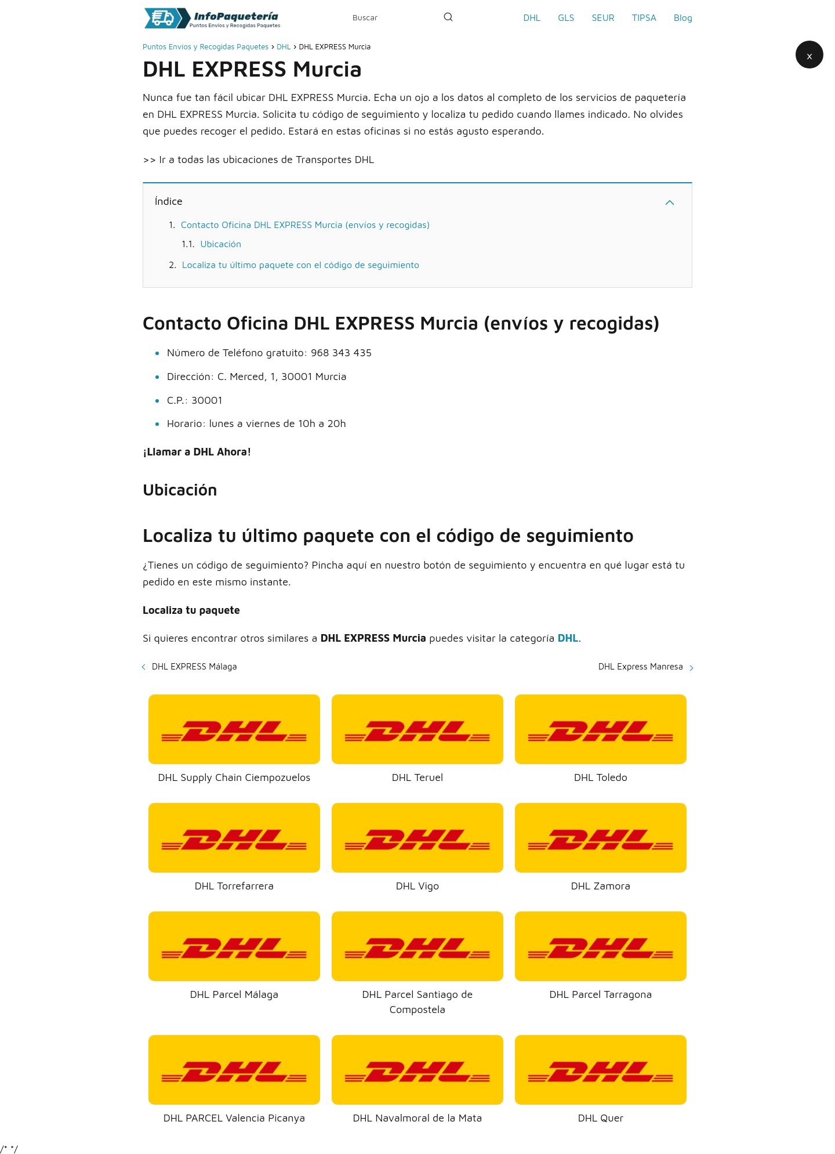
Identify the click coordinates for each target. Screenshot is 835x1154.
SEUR (602, 17)
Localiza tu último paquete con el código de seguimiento (300, 264)
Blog (683, 17)
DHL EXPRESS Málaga (194, 666)
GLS (566, 17)
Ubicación (220, 243)
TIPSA (644, 17)
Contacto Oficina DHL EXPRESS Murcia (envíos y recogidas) (305, 224)
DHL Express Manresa (640, 666)
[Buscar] (448, 17)
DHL (531, 17)
